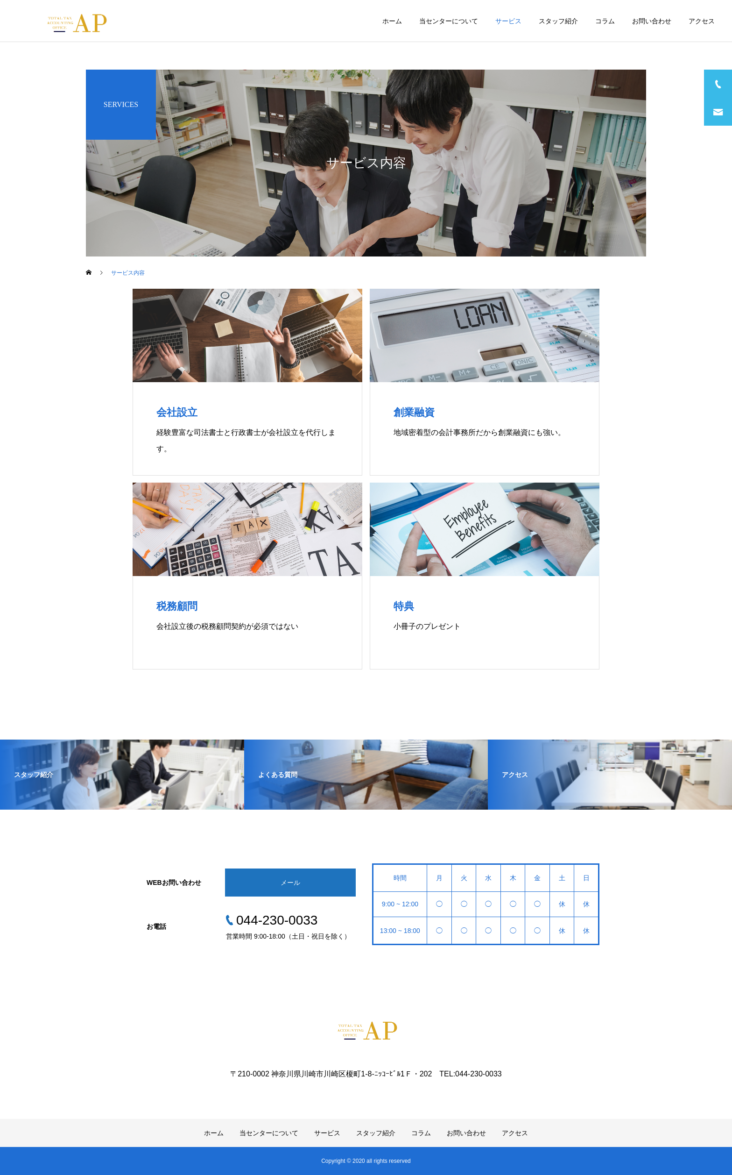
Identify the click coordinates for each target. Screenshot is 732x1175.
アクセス (702, 21)
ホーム (392, 21)
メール (290, 882)
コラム (605, 21)
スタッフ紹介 (558, 21)
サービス (508, 21)
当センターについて (448, 21)
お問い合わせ (651, 21)
